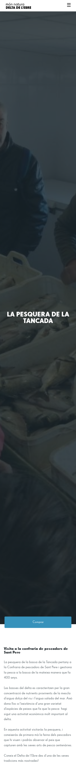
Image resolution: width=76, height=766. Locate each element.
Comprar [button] (38, 622)
